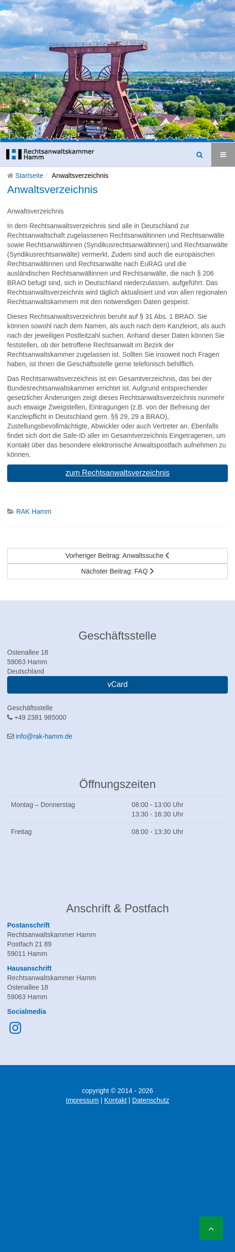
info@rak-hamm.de (44, 736)
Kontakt (115, 1100)
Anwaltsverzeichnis (52, 189)
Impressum (82, 1100)
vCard (118, 684)
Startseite (29, 175)
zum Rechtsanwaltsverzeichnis (118, 473)
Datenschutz (150, 1100)
